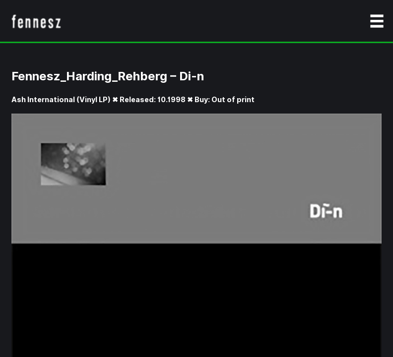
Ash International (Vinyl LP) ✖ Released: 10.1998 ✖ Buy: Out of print (133, 99)
